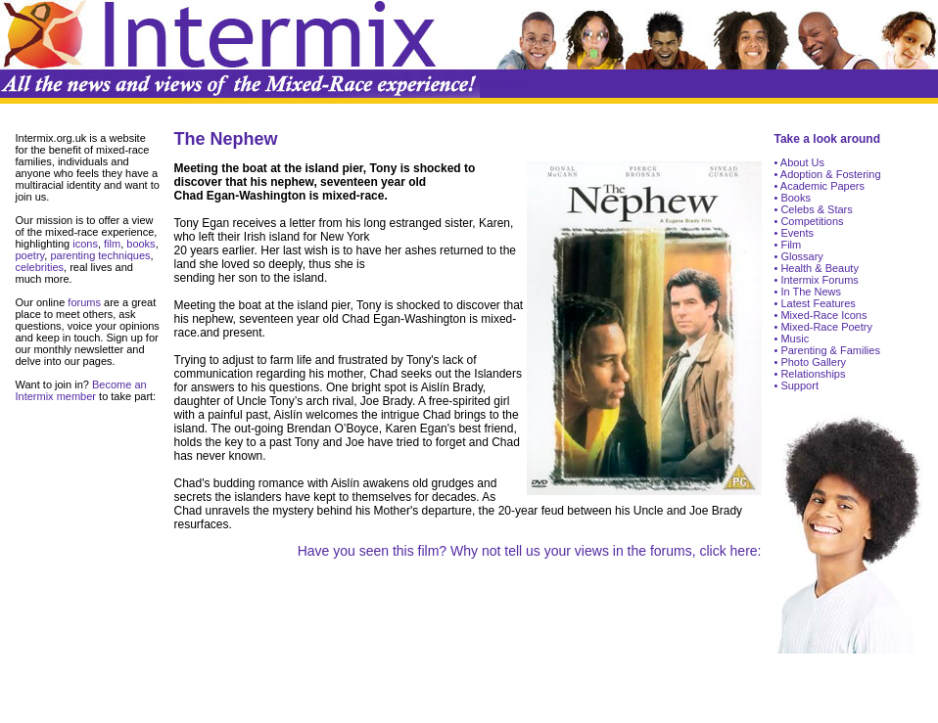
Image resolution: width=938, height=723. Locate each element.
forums (83, 302)
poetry (30, 255)
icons (85, 243)
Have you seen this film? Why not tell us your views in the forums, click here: (530, 551)
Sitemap (505, 83)
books (140, 243)
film (110, 243)
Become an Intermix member (81, 390)
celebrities (40, 267)
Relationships (811, 374)
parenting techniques (100, 255)
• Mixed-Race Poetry (823, 327)
